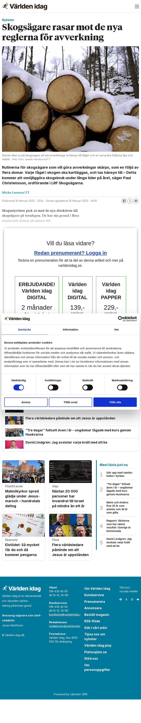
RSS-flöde (92, 645)
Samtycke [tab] (24, 329)
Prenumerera (94, 625)
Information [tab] (70, 329)
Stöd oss (91, 682)
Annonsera (93, 632)
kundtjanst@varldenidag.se (66, 638)
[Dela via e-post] (136, 201)
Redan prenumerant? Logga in (70, 253)
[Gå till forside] (24, 6)
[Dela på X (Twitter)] (130, 201)
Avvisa (25, 402)
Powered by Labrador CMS (70, 717)
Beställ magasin (96, 638)
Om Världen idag (97, 612)
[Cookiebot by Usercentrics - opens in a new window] (121, 318)
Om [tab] (116, 329)
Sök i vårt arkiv (95, 651)
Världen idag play (97, 669)
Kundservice (94, 618)
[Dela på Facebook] (124, 201)
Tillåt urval (70, 402)
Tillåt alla (115, 402)
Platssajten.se (95, 676)
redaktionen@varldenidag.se (67, 649)
